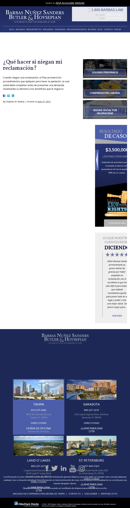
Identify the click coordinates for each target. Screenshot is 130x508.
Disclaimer (91, 491)
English (117, 27)
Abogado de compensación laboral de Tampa (39, 491)
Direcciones (38, 450)
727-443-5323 (91, 493)
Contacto (108, 27)
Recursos (92, 27)
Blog (100, 27)
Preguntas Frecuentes (76, 27)
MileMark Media (71, 503)
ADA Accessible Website (70, 3)
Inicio (11, 27)
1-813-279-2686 (118, 17)
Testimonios (59, 27)
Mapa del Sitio (109, 491)
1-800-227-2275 (93, 17)
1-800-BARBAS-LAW (111, 12)
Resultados (48, 27)
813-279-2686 (38, 437)
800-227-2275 (91, 437)
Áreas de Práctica (34, 27)
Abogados (20, 27)
